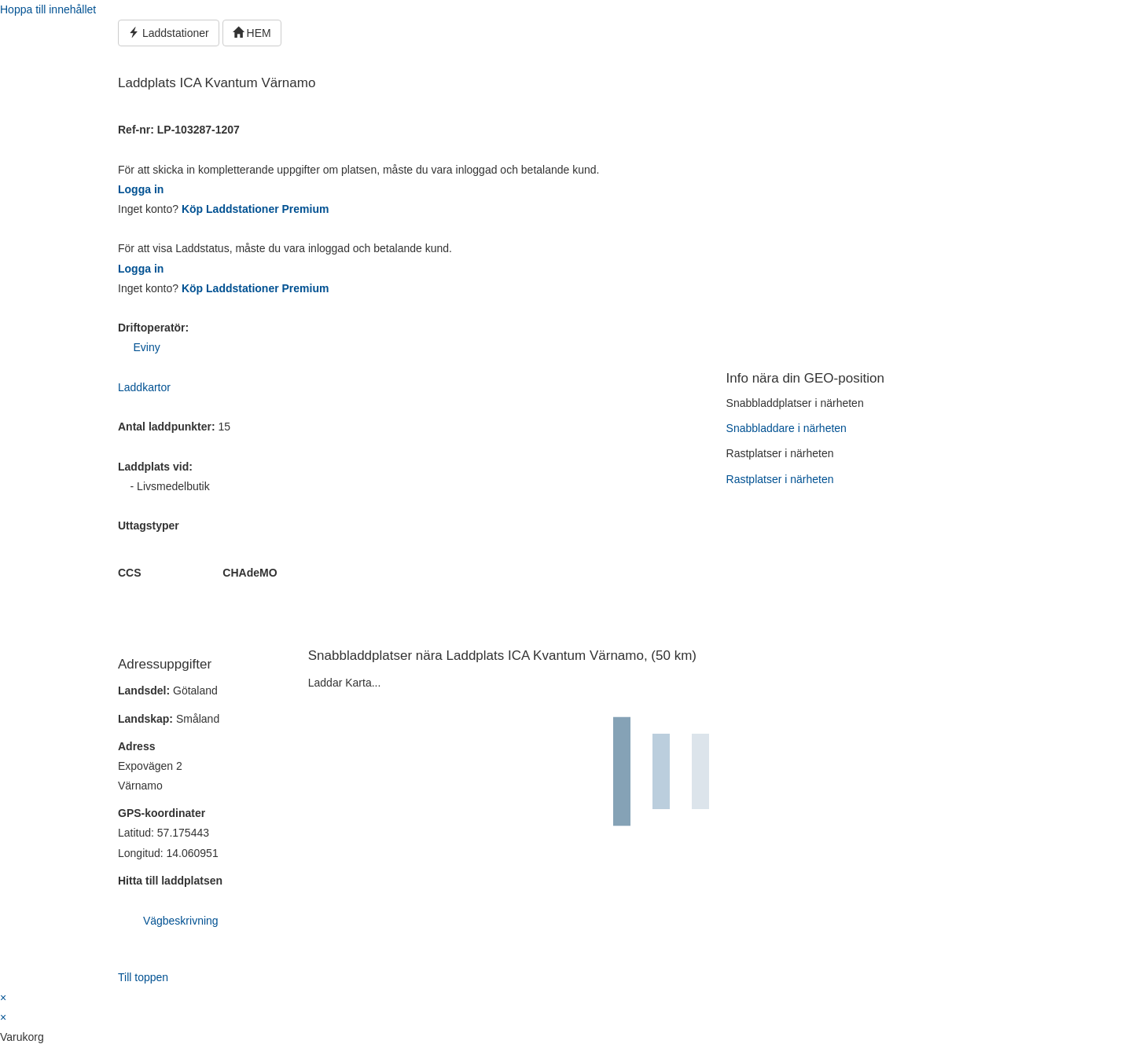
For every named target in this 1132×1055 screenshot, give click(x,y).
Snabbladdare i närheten (786, 428)
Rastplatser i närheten (780, 479)
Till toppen (143, 977)
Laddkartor (144, 387)
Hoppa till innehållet (48, 9)
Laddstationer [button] (168, 33)
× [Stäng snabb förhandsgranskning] (3, 997)
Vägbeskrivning (181, 920)
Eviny (146, 347)
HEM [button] (252, 33)
